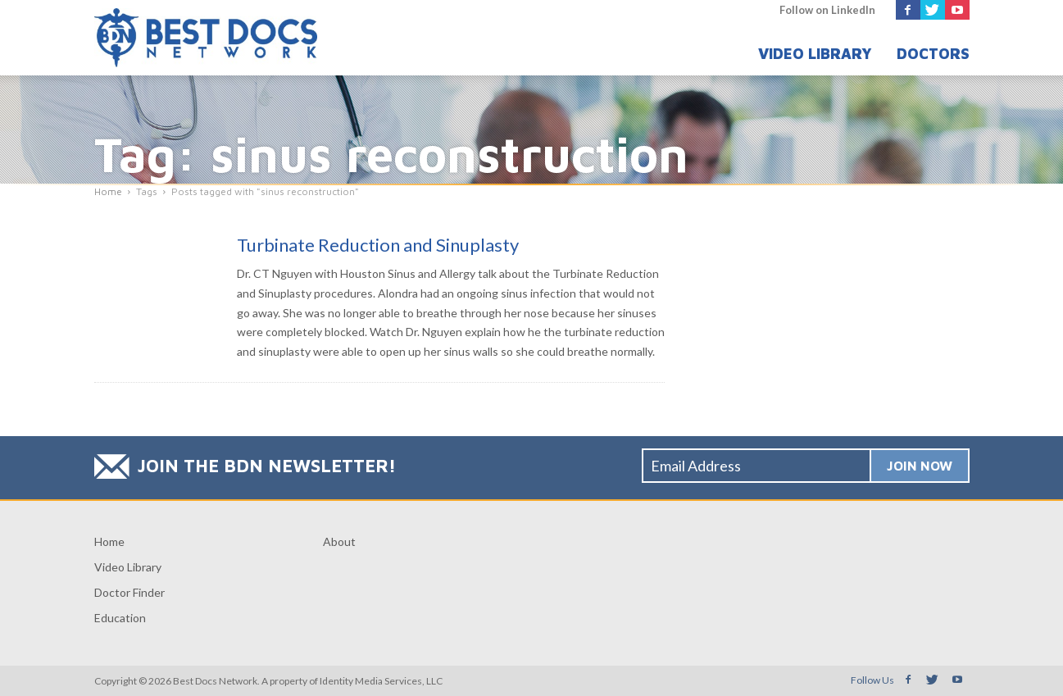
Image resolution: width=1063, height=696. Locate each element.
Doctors (933, 53)
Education (120, 618)
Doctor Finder (129, 592)
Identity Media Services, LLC (381, 681)
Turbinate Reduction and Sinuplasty (378, 245)
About (339, 541)
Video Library (815, 53)
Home (109, 541)
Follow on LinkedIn (827, 9)
